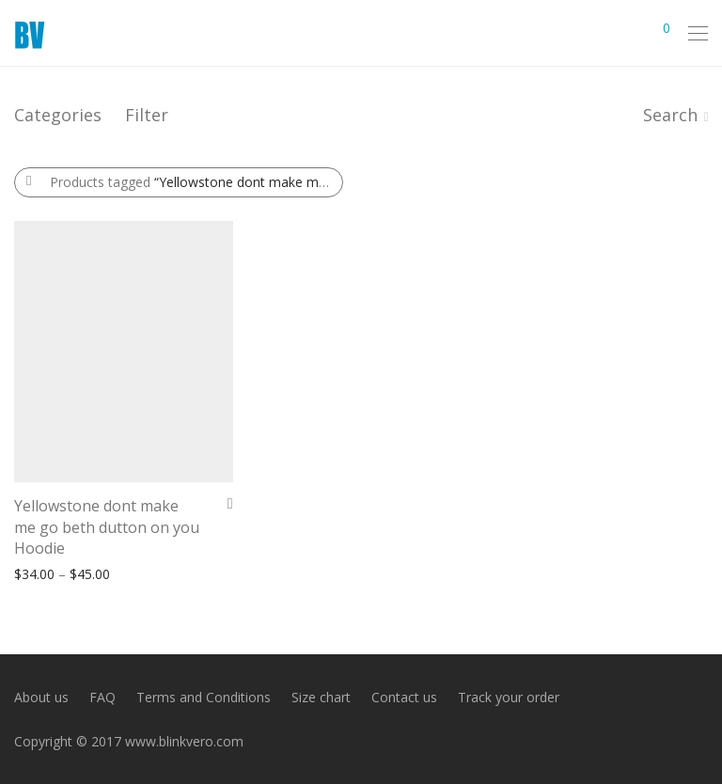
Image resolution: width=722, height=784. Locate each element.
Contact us (404, 697)
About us (41, 697)
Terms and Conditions (203, 697)
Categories (58, 114)
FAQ (102, 697)
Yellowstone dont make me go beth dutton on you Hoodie (106, 526)
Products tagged (196, 182)
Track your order (508, 697)
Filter (146, 114)
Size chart (321, 697)
